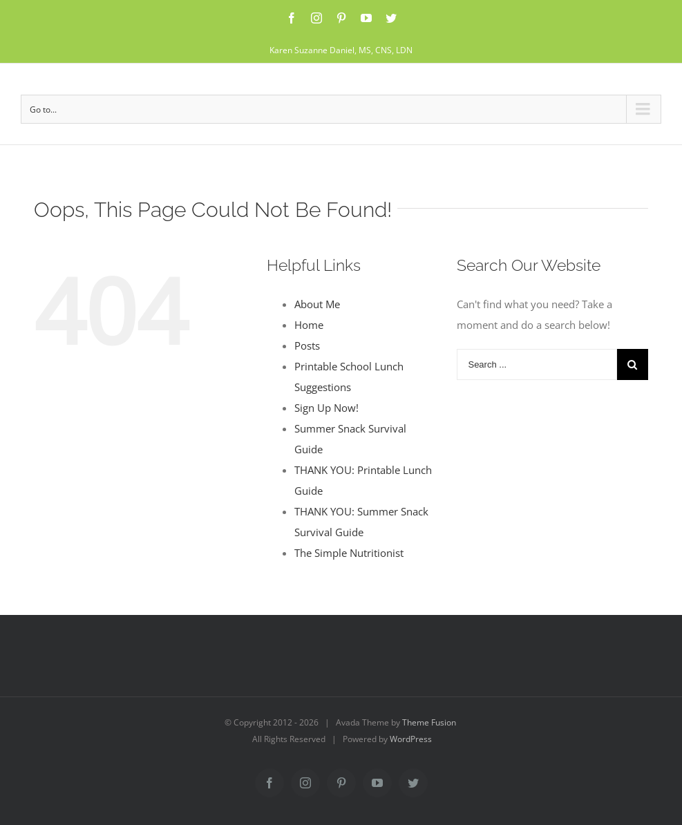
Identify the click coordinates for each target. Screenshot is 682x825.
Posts (307, 345)
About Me (317, 304)
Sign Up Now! (326, 408)
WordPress (411, 739)
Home (308, 325)
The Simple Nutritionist (349, 553)
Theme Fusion (429, 722)
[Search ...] (536, 364)
